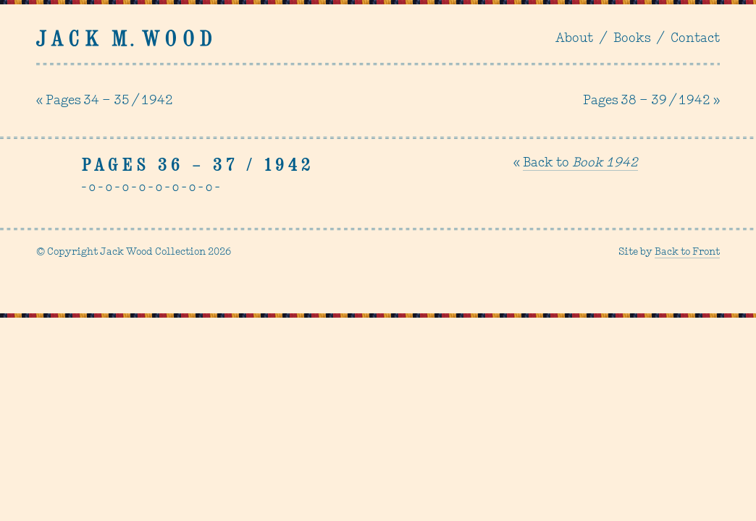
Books (631, 39)
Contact (695, 39)
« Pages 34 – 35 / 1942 (104, 101)
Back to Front (687, 252)
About (574, 39)
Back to (580, 163)
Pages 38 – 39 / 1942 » (651, 101)
